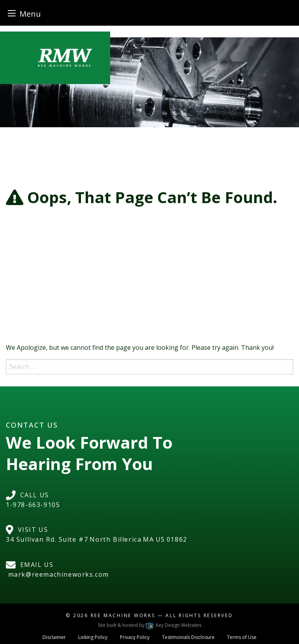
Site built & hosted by (149, 625)
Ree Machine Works (123, 615)
